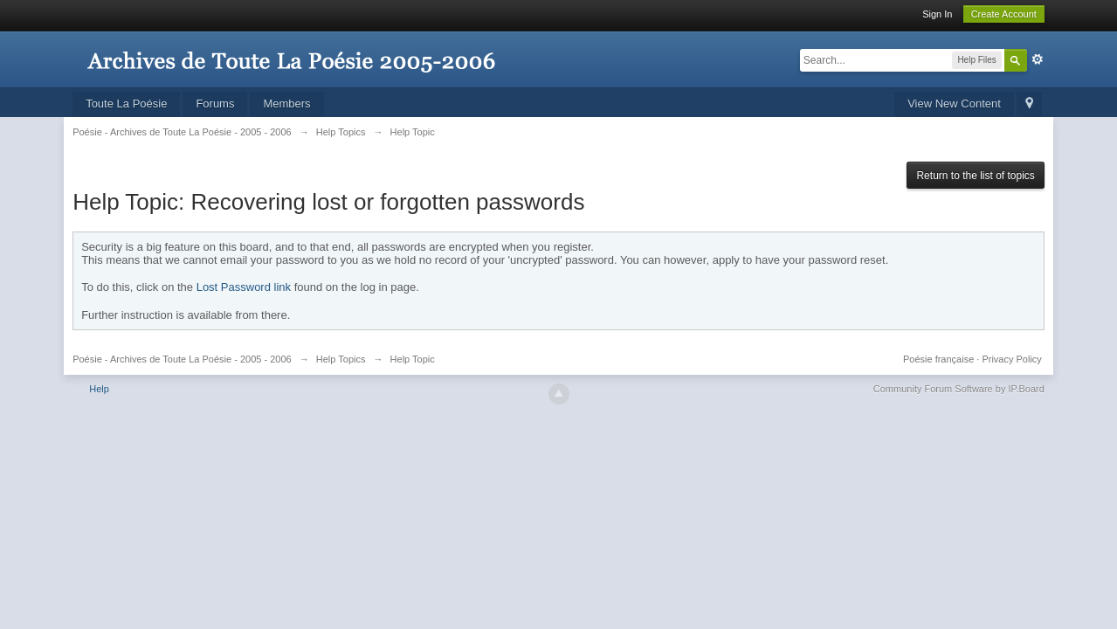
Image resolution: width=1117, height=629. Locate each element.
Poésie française (938, 359)
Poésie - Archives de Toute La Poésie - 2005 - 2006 (182, 359)
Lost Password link (244, 287)
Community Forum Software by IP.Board (959, 389)
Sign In (937, 14)
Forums (215, 103)
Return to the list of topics (975, 175)
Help (99, 389)
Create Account (1004, 14)
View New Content (954, 103)
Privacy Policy (1011, 359)
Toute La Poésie (126, 103)
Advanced (1038, 59)
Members (286, 103)
